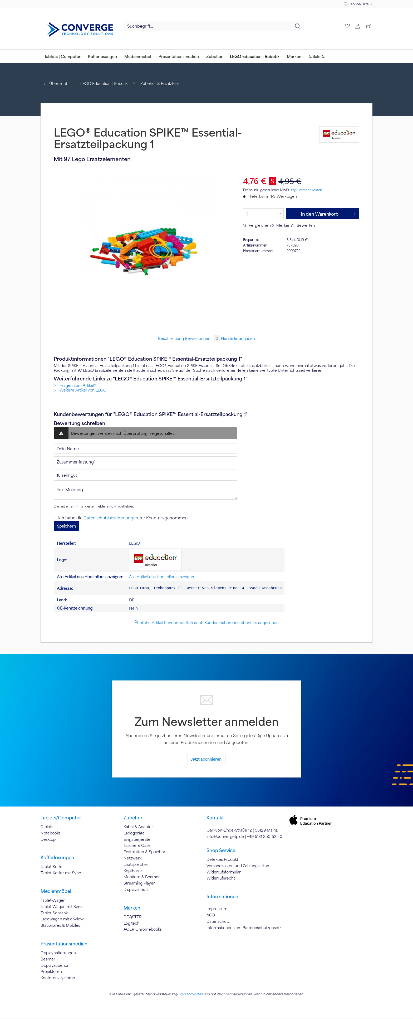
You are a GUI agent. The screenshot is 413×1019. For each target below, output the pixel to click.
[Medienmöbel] (138, 56)
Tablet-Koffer (52, 867)
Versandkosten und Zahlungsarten (237, 866)
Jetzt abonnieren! (206, 759)
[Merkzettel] (346, 26)
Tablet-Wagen (53, 901)
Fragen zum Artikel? (75, 385)
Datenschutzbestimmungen (110, 517)
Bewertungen (203, 338)
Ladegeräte (134, 833)
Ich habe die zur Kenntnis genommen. (123, 517)
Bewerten (303, 225)
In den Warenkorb (328, 213)
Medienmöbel (56, 892)
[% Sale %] (316, 56)
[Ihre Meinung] (145, 492)
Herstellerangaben (238, 338)
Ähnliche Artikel (149, 623)
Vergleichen (257, 225)
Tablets (47, 827)
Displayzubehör (55, 966)
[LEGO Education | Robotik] (254, 56)
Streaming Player (139, 883)
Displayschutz (136, 890)
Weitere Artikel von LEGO (80, 390)
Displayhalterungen (58, 953)
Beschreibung (171, 338)
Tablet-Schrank (54, 913)
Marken (132, 908)
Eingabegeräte (137, 840)
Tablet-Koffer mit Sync (61, 873)
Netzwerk (132, 858)
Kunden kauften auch (183, 623)
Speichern (66, 526)
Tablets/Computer (61, 818)
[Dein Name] (145, 448)
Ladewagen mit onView (62, 919)
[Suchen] (297, 26)
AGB (210, 915)
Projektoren (51, 972)
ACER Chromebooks (143, 930)
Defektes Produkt (222, 860)
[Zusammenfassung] (145, 461)
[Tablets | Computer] (62, 56)
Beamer (48, 959)
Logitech (132, 923)
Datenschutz (218, 922)
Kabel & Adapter (138, 827)
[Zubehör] (214, 56)
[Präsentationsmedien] (179, 56)
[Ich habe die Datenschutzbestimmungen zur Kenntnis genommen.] (55, 517)
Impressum (216, 909)
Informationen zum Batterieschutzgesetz (243, 928)
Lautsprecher (136, 865)
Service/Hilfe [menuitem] (356, 4)
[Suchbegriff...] (214, 26)
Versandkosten (191, 995)
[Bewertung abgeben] (145, 475)
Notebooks (51, 833)
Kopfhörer (133, 871)
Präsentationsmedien (64, 944)
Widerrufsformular (223, 872)
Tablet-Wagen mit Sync (62, 907)
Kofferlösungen (57, 858)
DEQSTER (133, 917)
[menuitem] (214, 28)
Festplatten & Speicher (144, 852)
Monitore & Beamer (142, 877)
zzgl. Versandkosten (306, 190)
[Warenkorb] (368, 26)
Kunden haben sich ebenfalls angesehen (241, 623)
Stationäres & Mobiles (60, 926)
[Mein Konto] (357, 26)
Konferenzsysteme (58, 978)
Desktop (48, 840)
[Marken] (294, 56)
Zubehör (133, 818)
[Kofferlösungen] (102, 56)
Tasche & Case (137, 846)
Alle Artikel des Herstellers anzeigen (161, 576)
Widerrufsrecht (220, 878)
